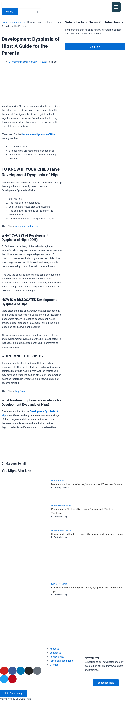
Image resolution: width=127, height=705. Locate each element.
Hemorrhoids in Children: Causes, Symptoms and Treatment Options (87, 534)
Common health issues (61, 481)
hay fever (20, 391)
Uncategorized (18, 22)
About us (54, 648)
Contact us (55, 652)
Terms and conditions (61, 660)
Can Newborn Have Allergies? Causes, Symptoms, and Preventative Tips (87, 589)
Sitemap (54, 664)
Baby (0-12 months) (59, 584)
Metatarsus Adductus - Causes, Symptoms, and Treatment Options (86, 484)
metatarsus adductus (26, 226)
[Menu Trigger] (116, 7)
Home (5, 22)
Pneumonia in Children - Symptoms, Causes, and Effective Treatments (82, 511)
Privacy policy (57, 656)
